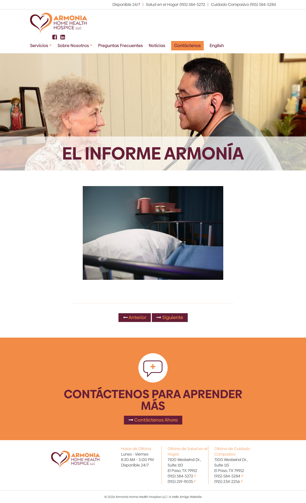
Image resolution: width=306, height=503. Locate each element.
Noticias (157, 46)
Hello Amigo (180, 497)
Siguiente (170, 317)
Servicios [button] (39, 46)
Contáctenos (187, 46)
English (217, 46)
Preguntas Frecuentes (120, 46)
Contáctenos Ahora (153, 420)
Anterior (134, 317)
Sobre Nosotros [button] (73, 46)
